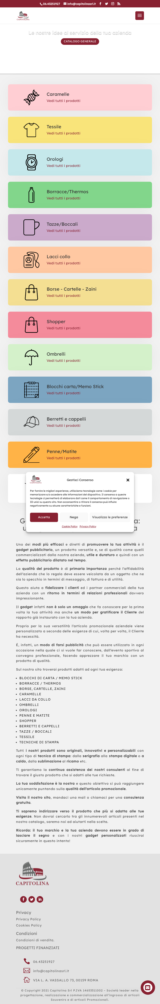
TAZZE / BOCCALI (35, 731)
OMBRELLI (29, 705)
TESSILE (27, 737)
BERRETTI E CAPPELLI (39, 726)
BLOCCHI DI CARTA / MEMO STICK (50, 678)
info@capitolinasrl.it (51, 971)
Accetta (44, 517)
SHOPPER (27, 721)
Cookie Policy (70, 526)
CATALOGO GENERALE (80, 41)
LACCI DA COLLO (35, 699)
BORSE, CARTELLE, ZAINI (42, 689)
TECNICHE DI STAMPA (39, 742)
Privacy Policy (88, 526)
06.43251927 (44, 962)
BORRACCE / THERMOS (40, 683)
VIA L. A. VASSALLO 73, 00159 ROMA (65, 980)
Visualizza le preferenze (110, 517)
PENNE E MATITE (34, 715)
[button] (128, 480)
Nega (74, 517)
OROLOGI (28, 710)
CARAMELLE (30, 694)
